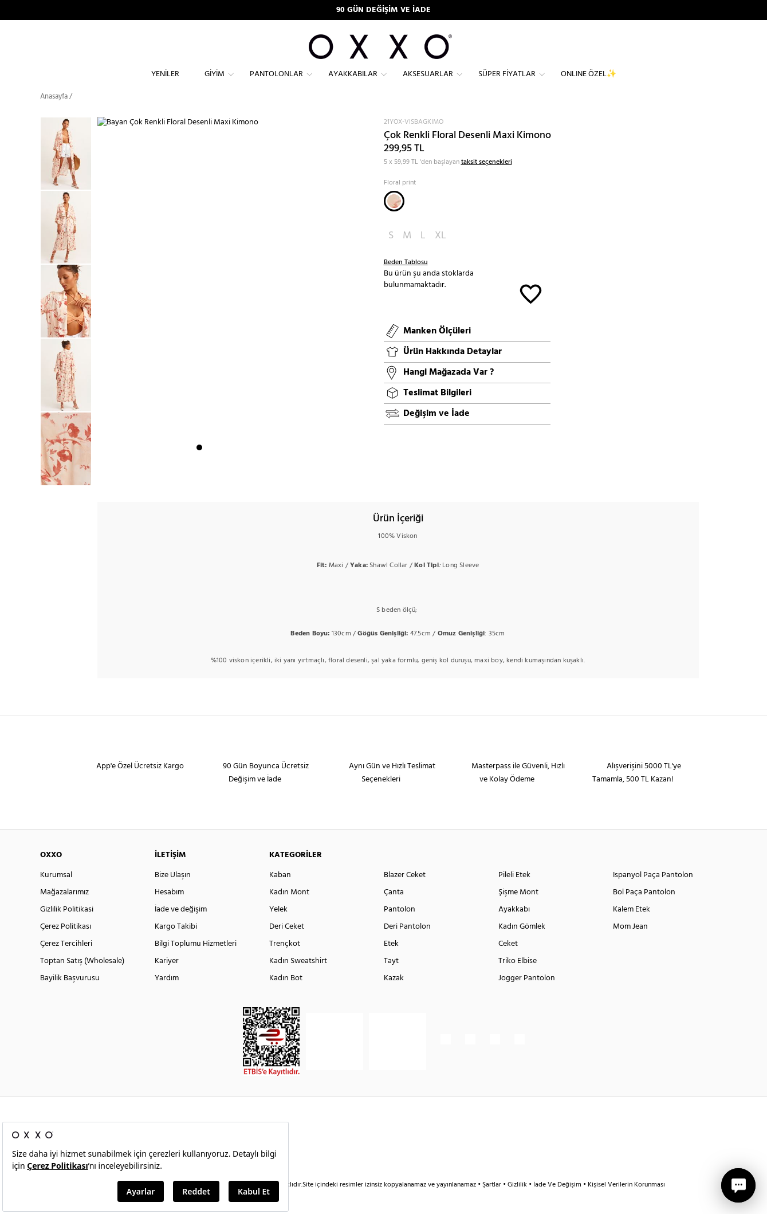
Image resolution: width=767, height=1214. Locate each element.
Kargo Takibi (176, 946)
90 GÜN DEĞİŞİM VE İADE (383, 10)
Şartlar (492, 1205)
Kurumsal (56, 895)
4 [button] (230, 476)
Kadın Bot (285, 998)
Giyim (214, 83)
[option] (68, 174)
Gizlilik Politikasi (66, 929)
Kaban (280, 895)
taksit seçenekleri (486, 182)
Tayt (391, 981)
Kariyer (167, 981)
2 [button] (210, 476)
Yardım (167, 998)
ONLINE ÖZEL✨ (588, 83)
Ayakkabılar (352, 83)
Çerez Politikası (65, 946)
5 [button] (240, 476)
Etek (391, 964)
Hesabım (169, 912)
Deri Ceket (286, 946)
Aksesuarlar (428, 83)
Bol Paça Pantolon (644, 912)
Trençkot (284, 964)
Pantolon (399, 929)
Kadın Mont (289, 912)
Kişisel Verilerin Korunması (626, 1205)
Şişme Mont (518, 912)
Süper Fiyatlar (507, 83)
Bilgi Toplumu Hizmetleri (196, 964)
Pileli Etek (514, 895)
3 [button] (220, 476)
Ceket (508, 964)
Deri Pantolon (407, 946)
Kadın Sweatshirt (298, 981)
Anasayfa (54, 117)
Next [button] (103, 315)
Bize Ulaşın (173, 895)
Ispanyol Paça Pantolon (653, 895)
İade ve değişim (181, 929)
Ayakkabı (514, 929)
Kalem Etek (631, 929)
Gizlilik (518, 1205)
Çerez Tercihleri (66, 964)
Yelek (278, 929)
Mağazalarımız (64, 912)
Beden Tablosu (406, 283)
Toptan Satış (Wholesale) (82, 981)
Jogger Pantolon (526, 998)
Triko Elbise (517, 981)
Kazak (394, 998)
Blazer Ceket (405, 895)
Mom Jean (630, 946)
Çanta (394, 912)
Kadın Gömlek (521, 946)
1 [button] (199, 476)
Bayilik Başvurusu (70, 998)
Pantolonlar (276, 83)
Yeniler (165, 83)
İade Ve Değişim (557, 1205)
